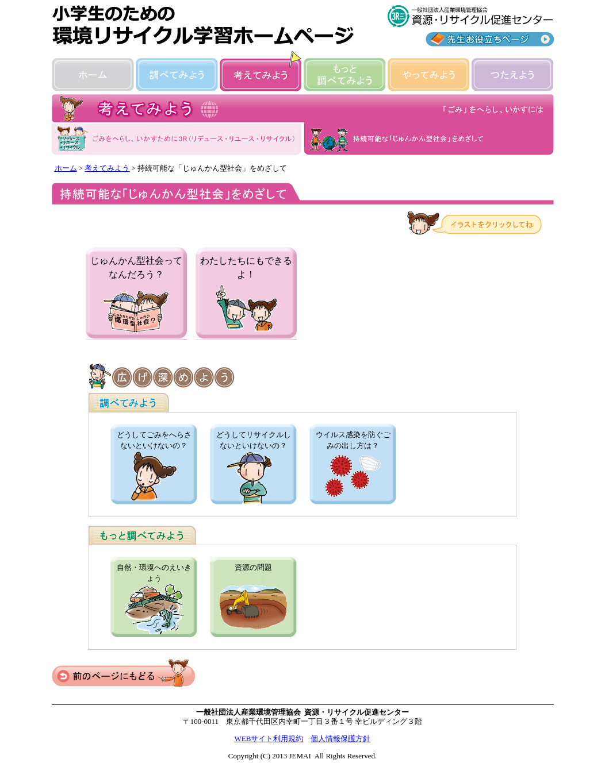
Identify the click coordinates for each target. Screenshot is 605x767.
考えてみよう (107, 168)
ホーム (66, 168)
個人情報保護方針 (340, 738)
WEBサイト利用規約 (269, 738)
